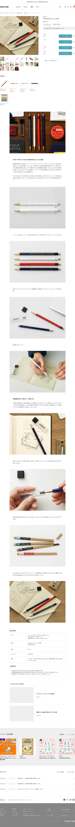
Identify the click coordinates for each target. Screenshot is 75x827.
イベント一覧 (71, 734)
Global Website (65, 815)
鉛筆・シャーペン (27, 12)
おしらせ (14, 811)
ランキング (2, 809)
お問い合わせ (15, 815)
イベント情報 (15, 813)
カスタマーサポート (27, 809)
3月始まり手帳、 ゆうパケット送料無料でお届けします (37, 1)
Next (37, 35)
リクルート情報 (50, 815)
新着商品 (2, 815)
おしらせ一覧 (70, 772)
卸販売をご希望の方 (65, 809)
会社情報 (49, 809)
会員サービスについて (28, 811)
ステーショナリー (13, 12)
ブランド (25, 7)
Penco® (44, 16)
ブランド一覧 (3, 811)
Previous (1, 35)
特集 (32, 7)
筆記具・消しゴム (20, 12)
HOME (1, 12)
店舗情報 (62, 734)
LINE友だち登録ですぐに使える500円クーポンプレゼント (20, 800)
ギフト (37, 7)
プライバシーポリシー (27, 813)
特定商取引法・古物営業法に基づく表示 (32, 815)
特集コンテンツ (3, 813)
